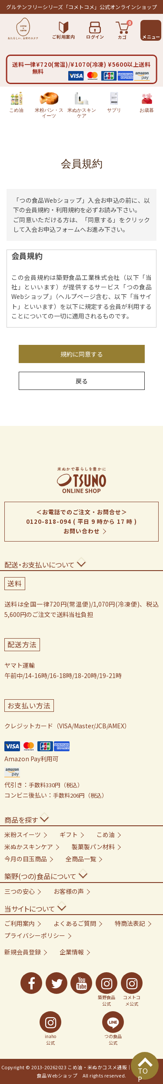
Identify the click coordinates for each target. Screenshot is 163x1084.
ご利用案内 (19, 923)
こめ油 (16, 102)
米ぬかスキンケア (81, 105)
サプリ (114, 102)
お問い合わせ (81, 531)
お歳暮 (147, 102)
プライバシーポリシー (34, 935)
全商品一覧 (81, 858)
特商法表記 (130, 923)
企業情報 (72, 952)
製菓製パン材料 (93, 846)
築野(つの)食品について (40, 876)
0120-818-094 (48, 521)
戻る (82, 380)
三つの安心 (19, 891)
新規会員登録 (22, 952)
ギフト (69, 834)
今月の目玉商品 (25, 858)
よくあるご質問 (74, 923)
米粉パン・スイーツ (49, 105)
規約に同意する (81, 354)
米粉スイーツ (22, 834)
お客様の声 (68, 891)
